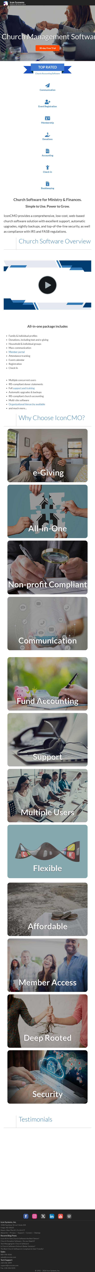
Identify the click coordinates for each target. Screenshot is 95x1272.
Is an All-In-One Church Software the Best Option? (20, 1238)
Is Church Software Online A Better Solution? (18, 1246)
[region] (47, 33)
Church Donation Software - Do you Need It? (18, 1241)
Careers (29, 1233)
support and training (24, 388)
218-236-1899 (6, 1263)
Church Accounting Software (47, 73)
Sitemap (37, 1233)
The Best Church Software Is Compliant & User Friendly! (22, 1249)
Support (21, 1233)
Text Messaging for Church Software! (15, 1244)
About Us (4, 1233)
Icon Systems (17, 2)
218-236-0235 (9, 1268)
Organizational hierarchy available (27, 404)
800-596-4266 (6, 1255)
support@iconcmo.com (9, 1265)
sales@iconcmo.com (8, 1257)
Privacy (13, 1233)
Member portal (17, 352)
